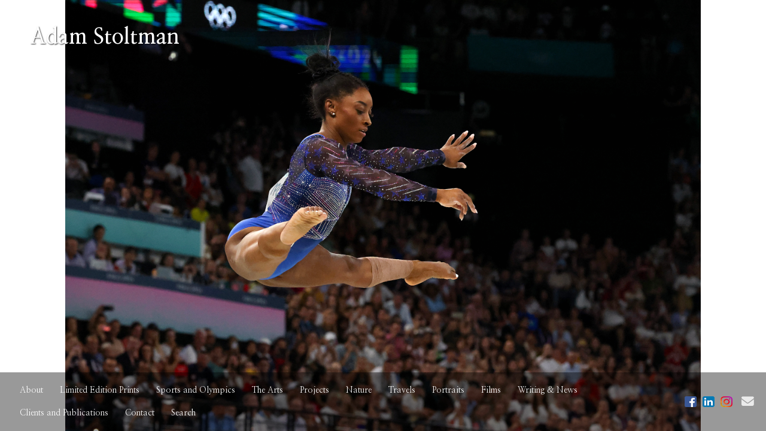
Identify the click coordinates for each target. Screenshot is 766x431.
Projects (314, 390)
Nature (359, 390)
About (31, 390)
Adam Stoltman (105, 37)
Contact (139, 413)
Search (183, 413)
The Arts (267, 390)
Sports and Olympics (195, 390)
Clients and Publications (64, 413)
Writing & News (547, 390)
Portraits (448, 390)
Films (491, 390)
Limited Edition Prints (99, 390)
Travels (401, 390)
